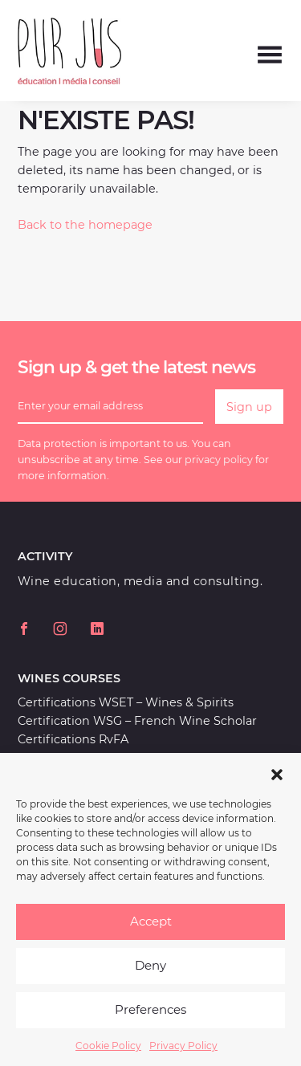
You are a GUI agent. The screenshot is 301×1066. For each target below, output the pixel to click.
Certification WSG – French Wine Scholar (137, 721)
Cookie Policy (108, 1058)
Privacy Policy (183, 1058)
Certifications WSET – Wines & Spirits (126, 702)
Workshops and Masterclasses (105, 758)
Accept (151, 934)
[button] (277, 785)
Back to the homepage (85, 225)
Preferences (150, 1022)
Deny (150, 978)
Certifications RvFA (73, 739)
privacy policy (219, 460)
